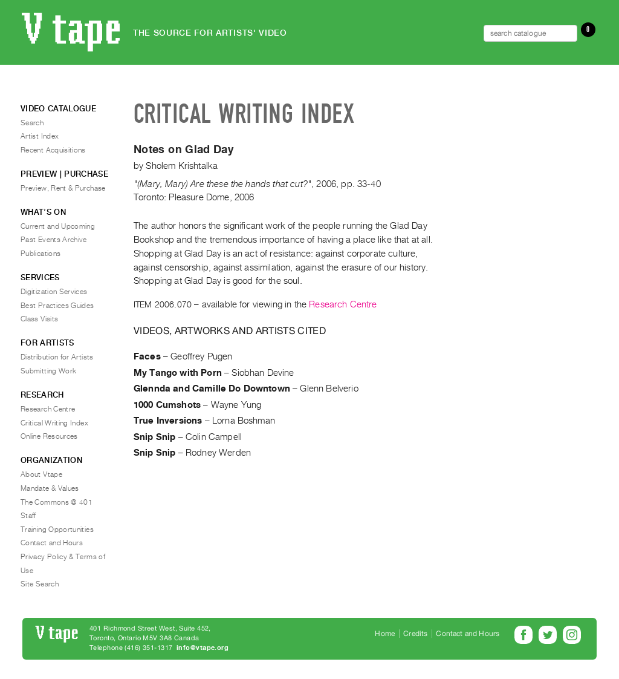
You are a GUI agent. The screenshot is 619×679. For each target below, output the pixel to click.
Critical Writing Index (54, 423)
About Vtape (41, 474)
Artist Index (40, 136)
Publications (40, 253)
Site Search (40, 584)
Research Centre (343, 304)
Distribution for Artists (57, 357)
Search (32, 123)
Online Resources (49, 436)
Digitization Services (54, 291)
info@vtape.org (202, 648)
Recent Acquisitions (53, 150)
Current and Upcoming (58, 226)
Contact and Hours (52, 543)
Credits (415, 633)
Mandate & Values (50, 488)
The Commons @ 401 (56, 502)
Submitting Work (48, 371)
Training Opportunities (57, 529)
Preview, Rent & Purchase (63, 188)
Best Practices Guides (57, 305)
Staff (28, 515)
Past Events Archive (54, 239)
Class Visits (39, 319)
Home (385, 633)
